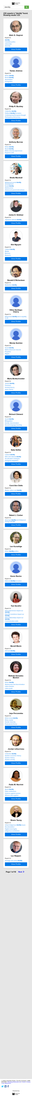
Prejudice (8, 424)
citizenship (8, 46)
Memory (7, 298)
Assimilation (9, 88)
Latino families (9, 844)
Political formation (13, 128)
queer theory (9, 468)
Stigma (7, 426)
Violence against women (12, 970)
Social (9, 213)
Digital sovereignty (11, 1012)
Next (21, 1072)
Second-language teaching (13, 510)
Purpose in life (9, 174)
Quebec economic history (13, 926)
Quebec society (10, 930)
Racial (9, 86)
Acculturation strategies (12, 550)
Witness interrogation (11, 972)
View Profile (16, 56)
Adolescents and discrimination (15, 842)
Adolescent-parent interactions (14, 217)
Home (24, 1082)
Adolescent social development (13, 210)
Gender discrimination (12, 508)
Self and (10, 798)
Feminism (8, 464)
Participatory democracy (12, 132)
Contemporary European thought (15, 130)
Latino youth (9, 846)
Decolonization (9, 1010)
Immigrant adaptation (11, 552)
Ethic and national (13, 548)
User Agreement (6, 1083)
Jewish (9, 462)
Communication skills (11, 767)
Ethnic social (11, 882)
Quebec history (10, 928)
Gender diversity (10, 886)
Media (7, 296)
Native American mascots (13, 422)
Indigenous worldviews (12, 1014)
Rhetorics (8, 300)
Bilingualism (9, 506)
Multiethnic (11, 336)
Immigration (8, 90)
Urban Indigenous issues (15, 1008)
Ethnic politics (12, 672)
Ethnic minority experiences (13, 172)
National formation (13, 714)
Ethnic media (9, 884)
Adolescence (9, 215)
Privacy (28, 1082)
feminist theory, (10, 466)
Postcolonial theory (11, 888)
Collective (10, 126)
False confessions (10, 968)
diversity (7, 48)
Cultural (10, 294)
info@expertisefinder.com (14, 1082)
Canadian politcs (10, 44)
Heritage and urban (13, 1051)
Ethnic (9, 84)
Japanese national (13, 252)
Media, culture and (13, 588)
